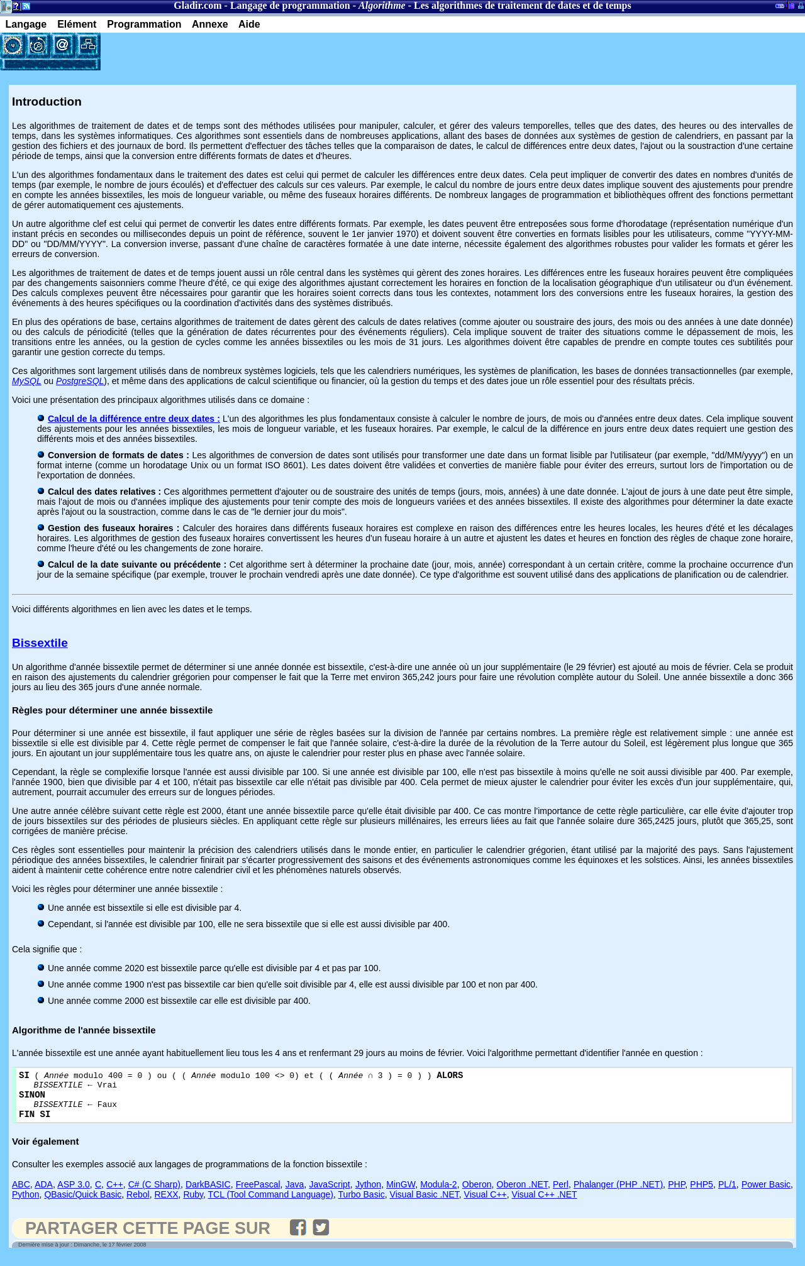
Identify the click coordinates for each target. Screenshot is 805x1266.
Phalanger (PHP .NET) (618, 1194)
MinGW (400, 1194)
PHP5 (701, 1194)
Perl (561, 1194)
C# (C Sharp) (154, 1194)
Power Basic (766, 1194)
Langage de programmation (290, 5)
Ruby (193, 1204)
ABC (21, 1194)
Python (26, 1204)
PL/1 (727, 1194)
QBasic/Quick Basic (82, 1204)
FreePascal (258, 1194)
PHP (676, 1194)
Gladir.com (197, 5)
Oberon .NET (522, 1194)
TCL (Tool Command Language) (270, 1204)
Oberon (477, 1194)
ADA (44, 1194)
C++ (114, 1194)
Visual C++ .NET (544, 1204)
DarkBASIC (208, 1194)
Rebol (138, 1204)
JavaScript (329, 1194)
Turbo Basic (361, 1204)
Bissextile (40, 642)
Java (295, 1194)
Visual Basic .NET (424, 1204)
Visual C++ (485, 1204)
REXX (166, 1204)
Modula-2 (438, 1194)
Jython (368, 1194)
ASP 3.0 (73, 1194)
